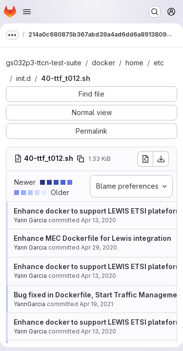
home (134, 62)
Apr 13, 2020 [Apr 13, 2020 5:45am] (98, 220)
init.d (23, 78)
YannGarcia (29, 304)
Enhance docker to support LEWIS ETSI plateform (98, 211)
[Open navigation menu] (27, 12)
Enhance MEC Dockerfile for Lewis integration (92, 238)
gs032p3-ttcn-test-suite (43, 62)
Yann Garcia (30, 220)
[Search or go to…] (155, 12)
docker (103, 62)
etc (159, 62)
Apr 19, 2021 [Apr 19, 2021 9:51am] (96, 304)
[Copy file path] (80, 159)
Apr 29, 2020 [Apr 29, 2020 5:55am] (99, 247)
